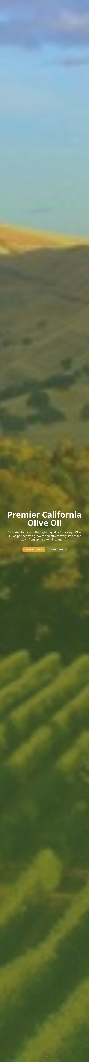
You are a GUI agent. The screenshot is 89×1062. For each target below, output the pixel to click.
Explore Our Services (34, 549)
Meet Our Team (57, 549)
